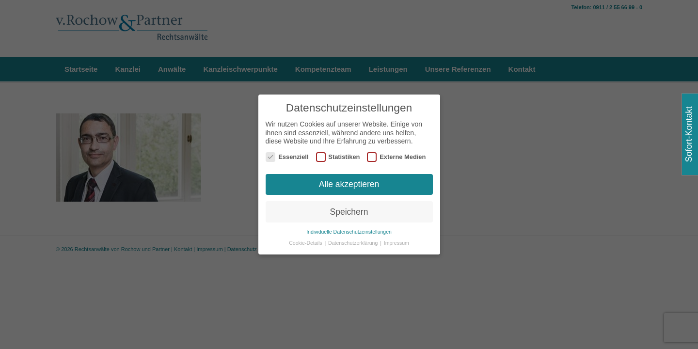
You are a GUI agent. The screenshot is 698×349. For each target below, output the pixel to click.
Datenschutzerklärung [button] (353, 243)
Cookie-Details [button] (306, 243)
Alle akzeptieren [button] (349, 184)
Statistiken (338, 156)
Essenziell (287, 156)
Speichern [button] (349, 211)
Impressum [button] (396, 243)
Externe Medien (396, 156)
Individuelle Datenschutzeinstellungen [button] (349, 232)
